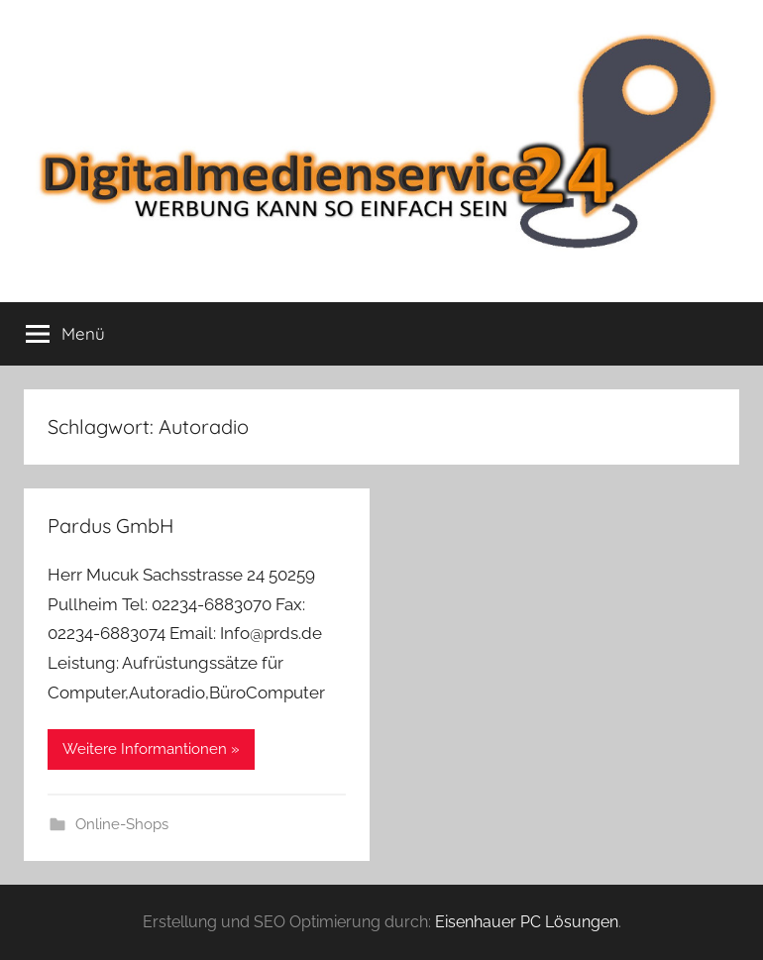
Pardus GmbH (110, 525)
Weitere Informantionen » (151, 749)
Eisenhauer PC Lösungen (526, 921)
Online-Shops (121, 824)
